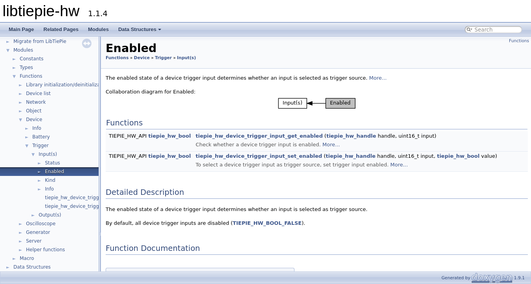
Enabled (54, 171)
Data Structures (139, 29)
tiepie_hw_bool (169, 136)
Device (34, 119)
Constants (31, 59)
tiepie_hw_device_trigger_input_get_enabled (259, 136)
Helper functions (45, 249)
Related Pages (60, 29)
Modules (98, 29)
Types (26, 67)
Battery (41, 137)
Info (36, 128)
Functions (31, 76)
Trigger (40, 145)
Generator (38, 232)
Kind (50, 180)
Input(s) (48, 154)
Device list (38, 93)
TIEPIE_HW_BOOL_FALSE (267, 223)
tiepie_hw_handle (351, 136)
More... (378, 78)
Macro (27, 258)
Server (33, 241)
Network (36, 102)
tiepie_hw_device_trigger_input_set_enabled (259, 156)
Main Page (21, 29)
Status (52, 163)
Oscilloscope (41, 223)
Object (33, 111)
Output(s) (50, 215)
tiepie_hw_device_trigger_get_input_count (94, 197)
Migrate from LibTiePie (39, 41)
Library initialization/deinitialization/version (77, 85)
